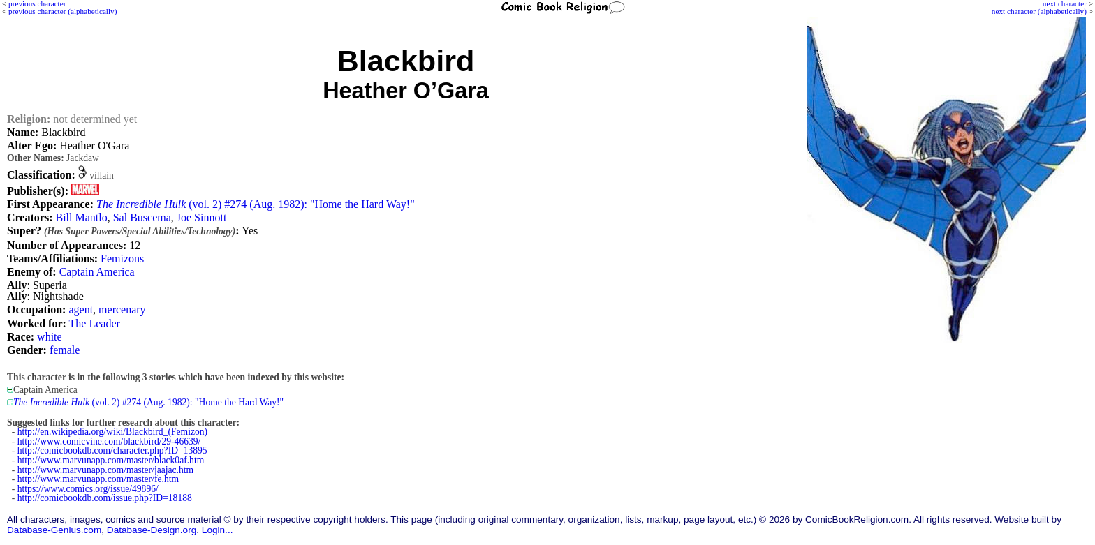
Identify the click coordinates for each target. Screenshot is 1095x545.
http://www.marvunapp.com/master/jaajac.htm (105, 470)
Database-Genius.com (54, 530)
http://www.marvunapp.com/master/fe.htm (98, 479)
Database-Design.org (151, 530)
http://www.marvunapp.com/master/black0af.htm (111, 460)
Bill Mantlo (81, 217)
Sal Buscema (142, 217)
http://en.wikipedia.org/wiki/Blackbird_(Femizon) (112, 431)
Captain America (97, 272)
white (49, 337)
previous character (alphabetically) (62, 11)
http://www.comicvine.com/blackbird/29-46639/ (109, 441)
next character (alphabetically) (1039, 11)
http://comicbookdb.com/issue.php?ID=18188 (104, 498)
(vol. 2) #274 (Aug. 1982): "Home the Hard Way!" (255, 204)
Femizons (122, 258)
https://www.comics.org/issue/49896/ (88, 489)
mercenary (122, 309)
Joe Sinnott (202, 217)
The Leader (94, 323)
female (65, 350)
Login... (217, 530)
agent (80, 309)
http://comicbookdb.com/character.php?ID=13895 (112, 450)
